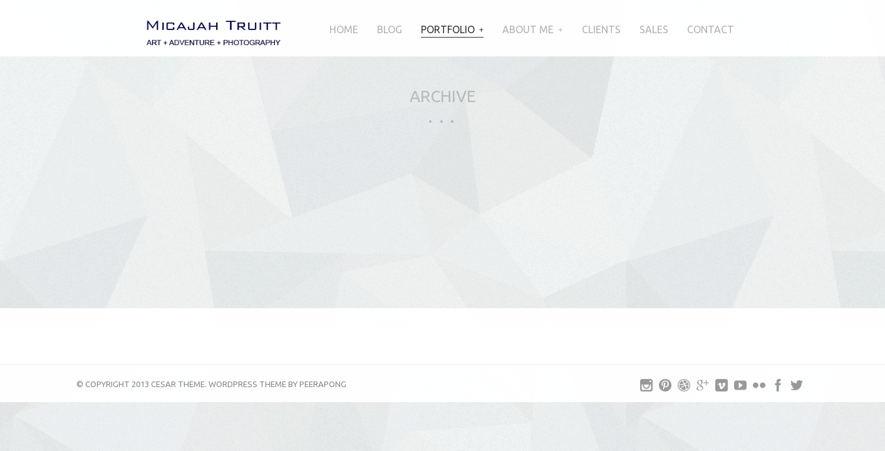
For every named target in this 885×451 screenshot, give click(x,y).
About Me (528, 29)
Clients (601, 29)
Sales (653, 29)
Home (343, 29)
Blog (389, 29)
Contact (710, 29)
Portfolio (448, 29)
